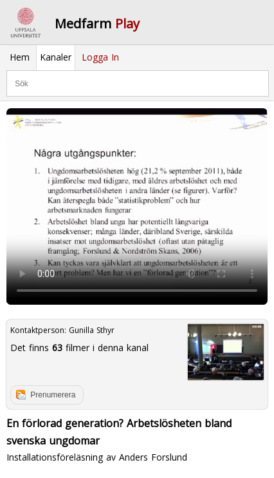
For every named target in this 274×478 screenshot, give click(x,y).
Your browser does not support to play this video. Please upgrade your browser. (137, 206)
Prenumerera (52, 394)
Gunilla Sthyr (91, 330)
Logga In (100, 57)
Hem (20, 57)
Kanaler (55, 57)
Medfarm (97, 23)
